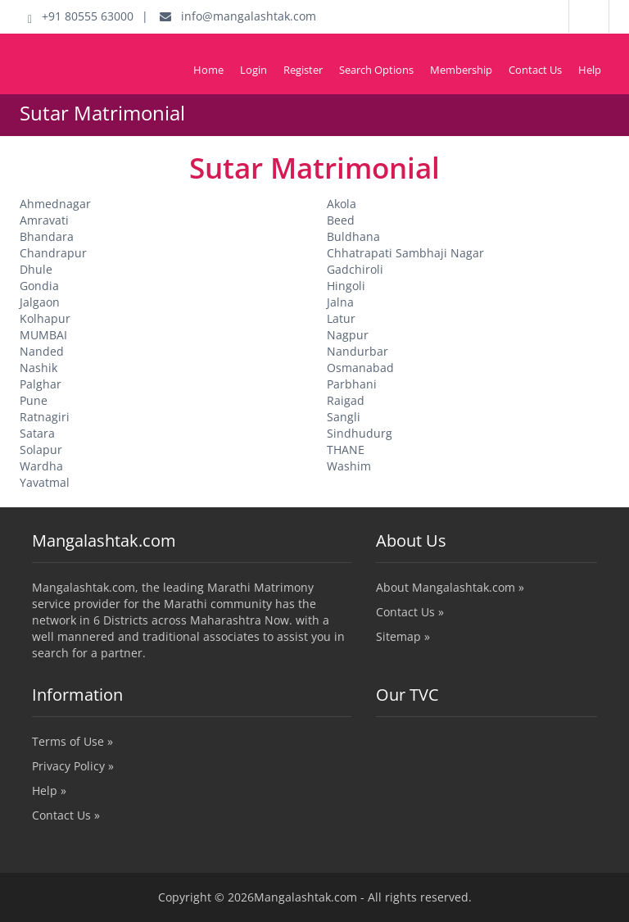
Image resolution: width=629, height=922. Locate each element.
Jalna (340, 302)
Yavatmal (45, 482)
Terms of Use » (72, 741)
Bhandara (47, 236)
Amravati (44, 220)
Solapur (41, 449)
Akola (341, 203)
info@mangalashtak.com (238, 16)
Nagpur (348, 335)
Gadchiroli (355, 269)
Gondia (39, 285)
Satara (37, 433)
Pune (34, 400)
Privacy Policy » (73, 766)
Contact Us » (410, 612)
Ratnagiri (45, 417)
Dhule (36, 269)
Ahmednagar (55, 203)
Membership (461, 69)
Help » (49, 790)
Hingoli (346, 285)
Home (208, 69)
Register (303, 69)
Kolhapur (45, 318)
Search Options (376, 69)
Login (253, 69)
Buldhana (353, 236)
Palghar (40, 384)
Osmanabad (360, 367)
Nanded (42, 351)
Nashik (38, 367)
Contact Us (535, 69)
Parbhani (352, 384)
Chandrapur (53, 253)
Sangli (343, 417)
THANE (345, 449)
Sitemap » (403, 636)
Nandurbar (357, 351)
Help (589, 69)
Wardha (41, 466)
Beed (341, 220)
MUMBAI (43, 335)
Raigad (345, 400)
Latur (341, 318)
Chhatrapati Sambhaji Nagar (405, 253)
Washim (349, 466)
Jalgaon (40, 302)
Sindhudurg (359, 433)
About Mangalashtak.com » (450, 587)
